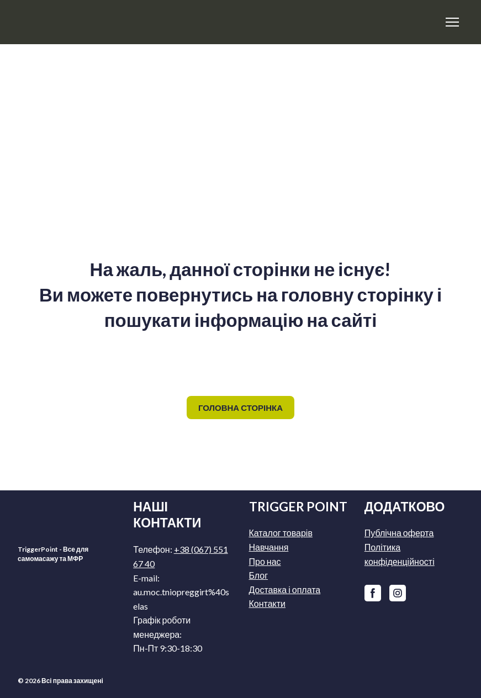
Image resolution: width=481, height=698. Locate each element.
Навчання (269, 547)
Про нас (265, 561)
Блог (258, 575)
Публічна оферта (399, 532)
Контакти (267, 603)
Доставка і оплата (285, 589)
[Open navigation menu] (452, 22)
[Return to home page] (100, 22)
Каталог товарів (281, 532)
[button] (240, 407)
